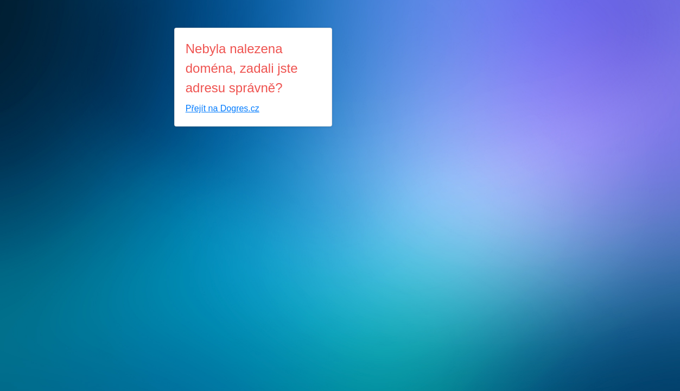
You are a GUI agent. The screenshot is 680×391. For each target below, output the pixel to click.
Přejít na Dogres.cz (222, 108)
